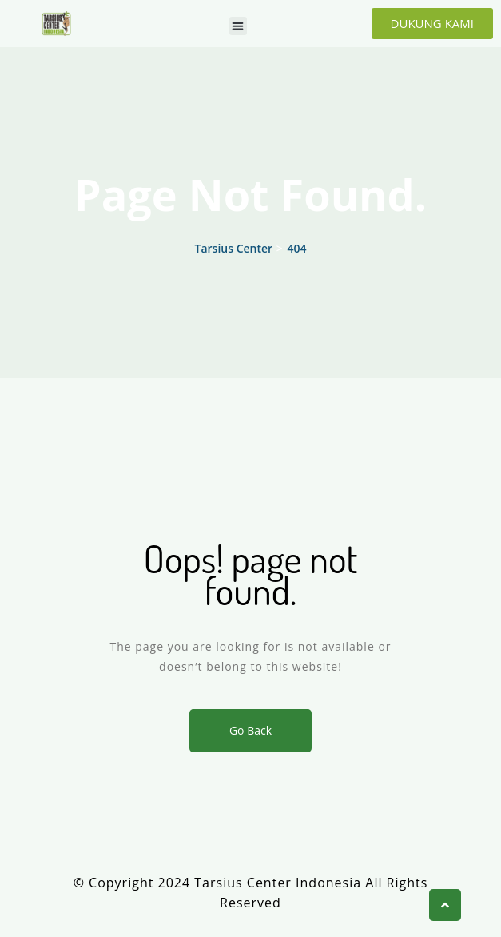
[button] (238, 26)
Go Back (250, 730)
